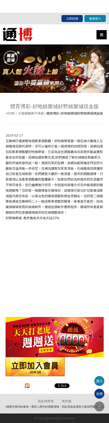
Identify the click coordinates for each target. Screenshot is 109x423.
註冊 (99, 393)
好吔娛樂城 (62, 140)
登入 (99, 381)
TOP (99, 406)
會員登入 (95, 18)
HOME (10, 113)
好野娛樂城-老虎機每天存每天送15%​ (32, 218)
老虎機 (66, 401)
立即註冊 (72, 18)
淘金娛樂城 (46, 401)
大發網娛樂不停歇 (31, 113)
